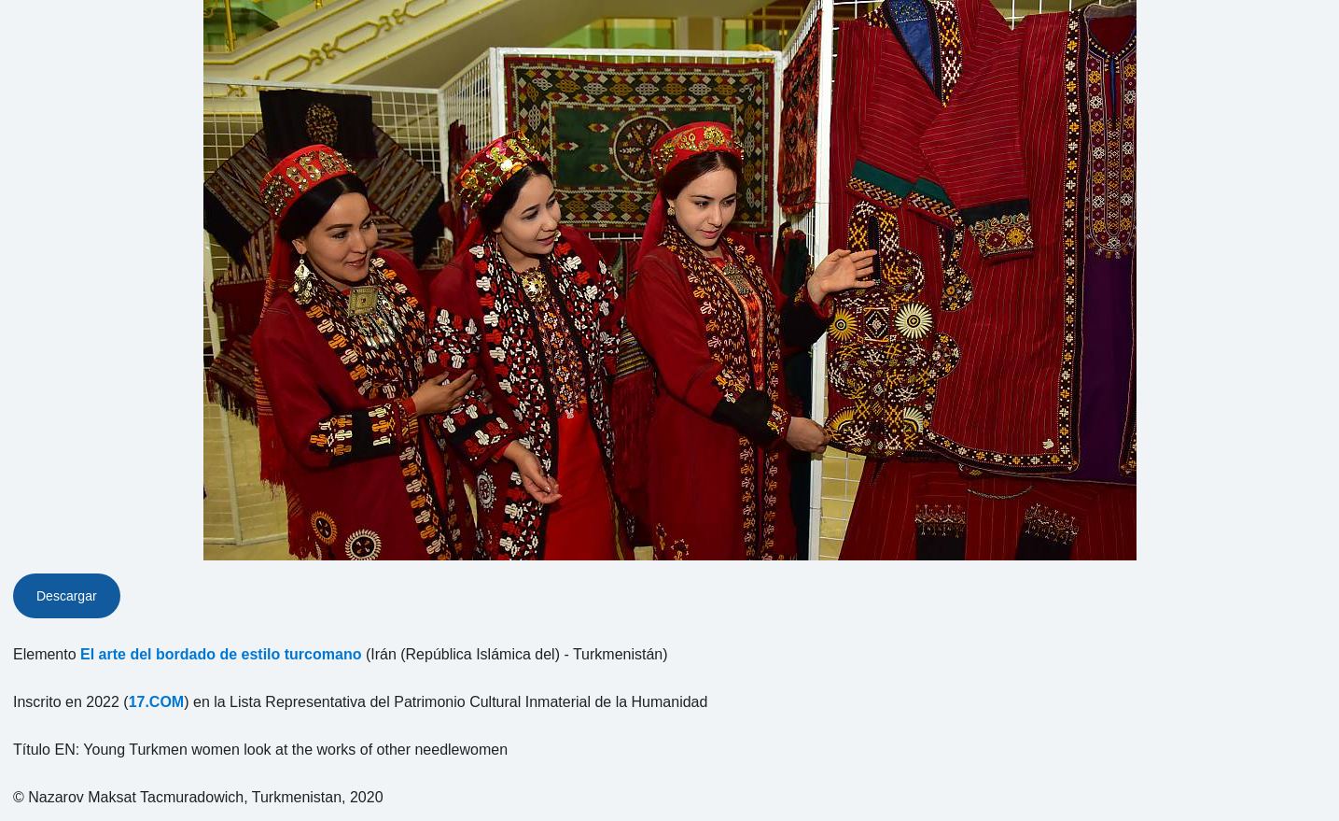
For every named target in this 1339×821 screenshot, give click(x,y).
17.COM (157, 702)
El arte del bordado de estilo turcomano (220, 654)
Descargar (66, 595)
